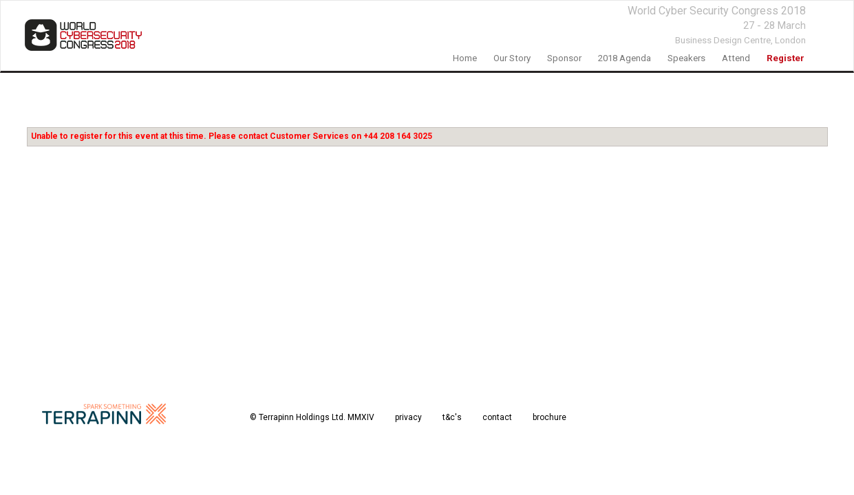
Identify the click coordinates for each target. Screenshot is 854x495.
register (785, 58)
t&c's (452, 417)
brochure (549, 417)
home (465, 58)
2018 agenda (624, 58)
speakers (686, 58)
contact (497, 417)
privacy (408, 417)
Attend (736, 58)
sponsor (564, 58)
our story (512, 58)
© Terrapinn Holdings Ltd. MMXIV (312, 417)
